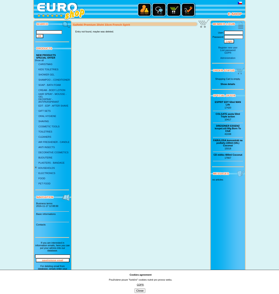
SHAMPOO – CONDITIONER (54, 79)
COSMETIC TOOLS (48, 126)
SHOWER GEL (46, 74)
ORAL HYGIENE (47, 116)
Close (140, 290)
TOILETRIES (45, 131)
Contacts (40, 224)
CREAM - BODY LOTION (51, 90)
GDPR (227, 52)
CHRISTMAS (45, 64)
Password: (218, 37)
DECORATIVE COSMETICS (53, 152)
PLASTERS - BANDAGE (51, 162)
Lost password (228, 50)
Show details (228, 84)
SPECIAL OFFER (45, 57)
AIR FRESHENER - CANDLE (53, 142)
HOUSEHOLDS (46, 168)
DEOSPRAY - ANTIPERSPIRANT (48, 100)
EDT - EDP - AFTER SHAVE (53, 105)
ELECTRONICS (46, 173)
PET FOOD (44, 183)
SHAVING (43, 121)
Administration (228, 58)
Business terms (44, 203)
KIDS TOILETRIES (48, 69)
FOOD (41, 178)
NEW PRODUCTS (46, 55)
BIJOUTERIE (45, 157)
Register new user (227, 47)
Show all (39, 60)
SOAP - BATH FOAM (49, 85)
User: (221, 32)
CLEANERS (44, 137)
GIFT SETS (44, 111)
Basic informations (46, 214)
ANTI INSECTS (46, 147)
